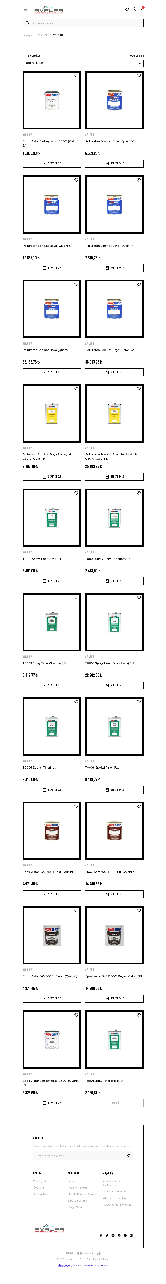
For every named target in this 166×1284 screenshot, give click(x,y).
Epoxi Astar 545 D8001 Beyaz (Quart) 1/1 (51, 989)
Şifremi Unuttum (44, 1210)
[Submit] (129, 1171)
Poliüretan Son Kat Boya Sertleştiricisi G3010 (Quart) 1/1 (49, 462)
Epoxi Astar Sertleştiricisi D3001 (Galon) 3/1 (50, 144)
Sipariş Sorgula (77, 1216)
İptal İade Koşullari (114, 1214)
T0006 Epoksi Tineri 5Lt (102, 777)
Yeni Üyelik (40, 1197)
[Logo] (48, 9)
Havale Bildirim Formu (82, 1210)
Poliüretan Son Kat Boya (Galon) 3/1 (47, 248)
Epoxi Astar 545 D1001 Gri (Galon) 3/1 (110, 883)
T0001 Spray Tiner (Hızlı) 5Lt (42, 566)
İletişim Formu (77, 1203)
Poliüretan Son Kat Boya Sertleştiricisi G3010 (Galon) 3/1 (111, 462)
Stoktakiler (34, 57)
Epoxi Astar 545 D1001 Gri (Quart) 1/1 (48, 883)
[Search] (83, 24)
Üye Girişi (39, 1203)
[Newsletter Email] (83, 1171)
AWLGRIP (58, 36)
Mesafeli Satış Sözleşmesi (111, 1199)
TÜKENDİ (114, 1118)
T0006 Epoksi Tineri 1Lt (39, 777)
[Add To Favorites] (76, 77)
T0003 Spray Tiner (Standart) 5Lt (45, 671)
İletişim (72, 1197)
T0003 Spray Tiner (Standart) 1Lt (108, 566)
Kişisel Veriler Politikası (117, 1220)
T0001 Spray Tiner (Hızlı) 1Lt (104, 1095)
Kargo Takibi (76, 1223)
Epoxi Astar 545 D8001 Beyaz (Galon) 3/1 (113, 989)
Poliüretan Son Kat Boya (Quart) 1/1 (109, 142)
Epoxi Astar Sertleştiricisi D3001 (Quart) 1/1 (50, 1097)
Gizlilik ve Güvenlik (114, 1207)
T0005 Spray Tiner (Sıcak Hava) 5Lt (109, 671)
